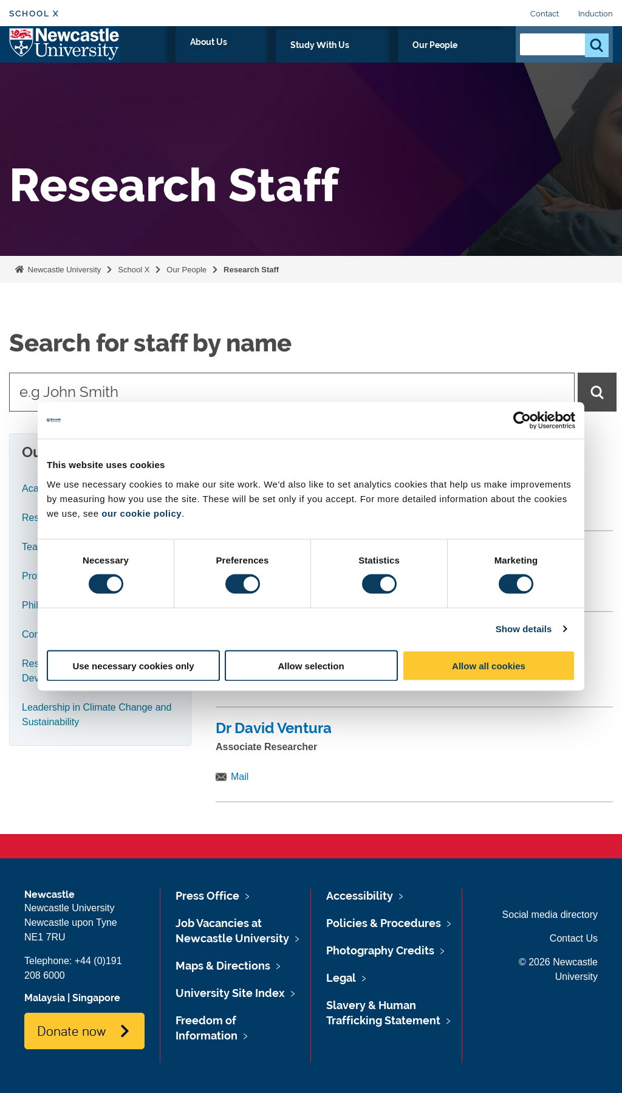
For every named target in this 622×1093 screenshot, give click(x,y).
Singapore (96, 998)
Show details (524, 629)
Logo (64, 56)
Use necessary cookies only (133, 665)
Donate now (71, 1030)
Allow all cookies (488, 665)
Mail (239, 776)
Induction (595, 13)
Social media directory (550, 914)
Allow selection (311, 665)
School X (34, 13)
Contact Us (574, 938)
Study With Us (390, 59)
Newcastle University (63, 269)
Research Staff (251, 269)
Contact (544, 13)
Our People (469, 59)
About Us (316, 59)
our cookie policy (141, 513)
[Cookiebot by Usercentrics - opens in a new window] (522, 421)
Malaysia (44, 998)
